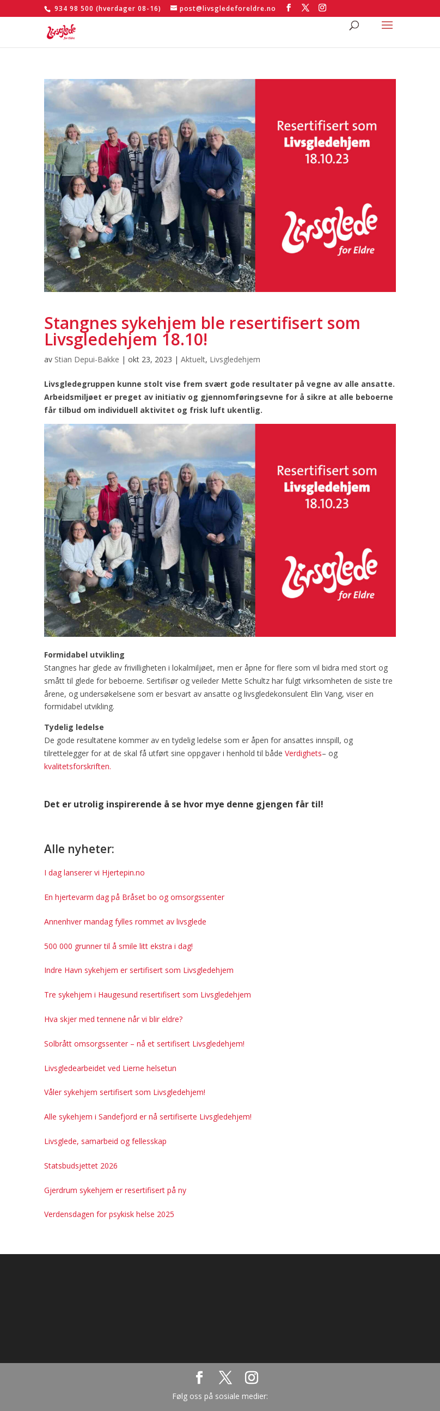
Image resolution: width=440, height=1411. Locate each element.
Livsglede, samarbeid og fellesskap (105, 1141)
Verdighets (303, 753)
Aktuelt (193, 359)
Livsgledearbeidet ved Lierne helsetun (110, 1068)
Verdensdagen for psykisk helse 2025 (109, 1214)
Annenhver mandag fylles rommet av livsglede (125, 921)
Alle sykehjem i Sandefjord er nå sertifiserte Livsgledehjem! (148, 1116)
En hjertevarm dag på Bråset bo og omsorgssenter (134, 897)
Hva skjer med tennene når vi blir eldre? (113, 1019)
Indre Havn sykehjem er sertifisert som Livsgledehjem (139, 970)
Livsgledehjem (235, 359)
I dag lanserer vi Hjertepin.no (94, 872)
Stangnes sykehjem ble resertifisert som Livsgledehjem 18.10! (202, 331)
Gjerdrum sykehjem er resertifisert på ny (115, 1190)
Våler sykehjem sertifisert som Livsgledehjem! (124, 1092)
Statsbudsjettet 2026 (81, 1165)
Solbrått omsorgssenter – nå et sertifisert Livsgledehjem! (144, 1043)
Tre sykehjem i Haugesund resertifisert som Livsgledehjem (147, 994)
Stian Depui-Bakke (86, 359)
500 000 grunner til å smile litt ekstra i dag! (118, 946)
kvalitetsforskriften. (77, 766)
